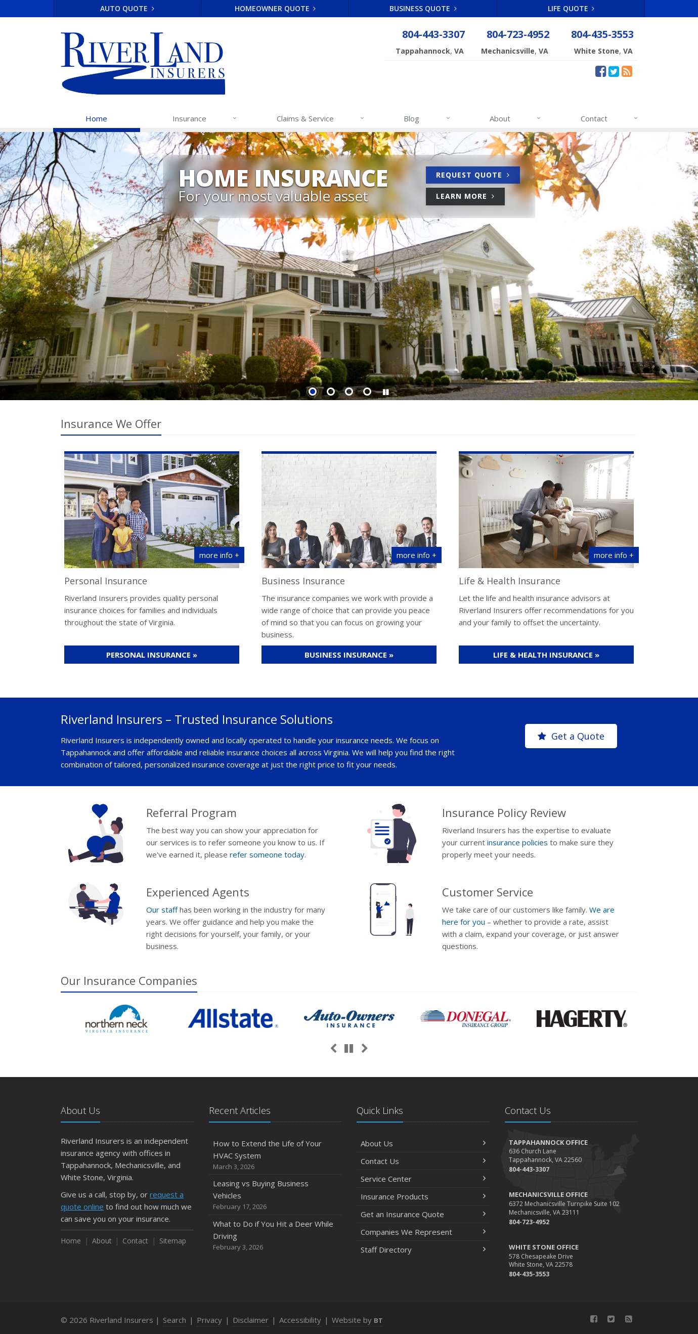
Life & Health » (546, 655)
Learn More (470, 197)
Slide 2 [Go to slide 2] (331, 392)
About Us (423, 1143)
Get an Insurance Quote (423, 1214)
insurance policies (517, 842)
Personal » (151, 655)
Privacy (209, 1320)
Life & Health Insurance (509, 581)
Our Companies (129, 980)
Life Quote (571, 8)
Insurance (205, 118)
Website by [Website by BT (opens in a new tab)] (357, 1320)
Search (174, 1320)
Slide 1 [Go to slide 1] (313, 392)
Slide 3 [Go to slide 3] (349, 392)
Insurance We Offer (111, 423)
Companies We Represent (423, 1232)
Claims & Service (321, 118)
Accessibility (300, 1320)
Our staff (162, 910)
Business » (349, 655)
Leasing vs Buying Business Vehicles (275, 1195)
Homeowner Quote (275, 8)
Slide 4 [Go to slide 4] (367, 392)
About (516, 118)
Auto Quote (127, 8)
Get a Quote (571, 736)
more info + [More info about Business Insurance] (417, 555)
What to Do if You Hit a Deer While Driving (275, 1236)
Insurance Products (423, 1196)
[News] (627, 70)
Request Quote (478, 176)
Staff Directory (423, 1249)
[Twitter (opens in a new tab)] (613, 70)
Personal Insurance (105, 581)
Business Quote (423, 8)
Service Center (423, 1179)
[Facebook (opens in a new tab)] (600, 70)
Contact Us (423, 1161)
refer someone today (267, 854)
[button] (385, 392)
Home (96, 118)
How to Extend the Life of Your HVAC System (275, 1155)
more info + (219, 555)
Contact (610, 118)
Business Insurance (303, 581)
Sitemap (172, 1240)
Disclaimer (251, 1320)
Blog (427, 118)
